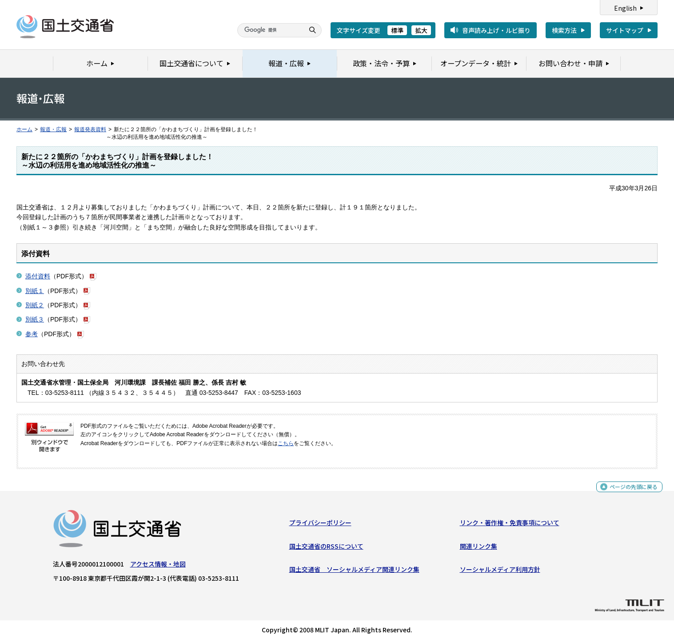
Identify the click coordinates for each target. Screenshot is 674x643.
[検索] (270, 30)
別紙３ (34, 319)
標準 (397, 30)
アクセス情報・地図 (158, 566)
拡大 (421, 30)
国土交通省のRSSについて (326, 547)
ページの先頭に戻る (630, 493)
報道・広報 (53, 129)
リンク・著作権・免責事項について (509, 524)
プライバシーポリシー (320, 524)
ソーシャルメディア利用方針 (500, 571)
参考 (31, 334)
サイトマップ (624, 30)
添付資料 (37, 276)
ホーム (24, 129)
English (625, 8)
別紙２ (34, 305)
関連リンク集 (478, 547)
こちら (286, 443)
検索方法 (564, 30)
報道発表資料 (90, 129)
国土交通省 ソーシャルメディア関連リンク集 (354, 571)
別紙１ (34, 290)
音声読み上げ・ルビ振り (496, 30)
